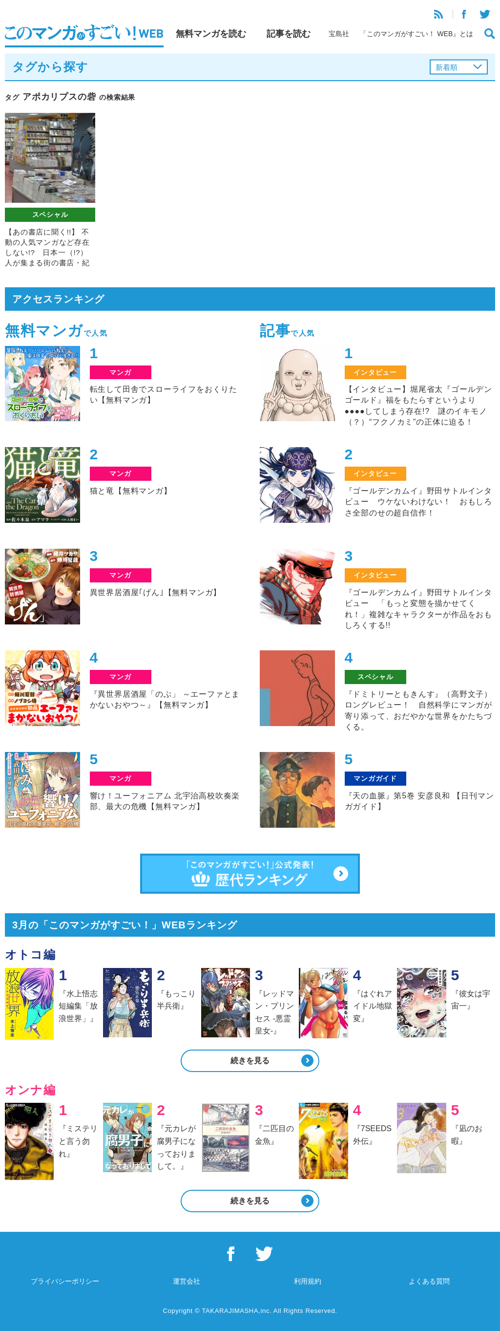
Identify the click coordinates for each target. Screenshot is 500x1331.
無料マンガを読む (211, 34)
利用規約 (307, 1281)
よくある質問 (429, 1281)
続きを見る (250, 1060)
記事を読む (289, 34)
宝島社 (339, 34)
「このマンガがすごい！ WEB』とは (416, 34)
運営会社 (186, 1281)
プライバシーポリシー (65, 1281)
